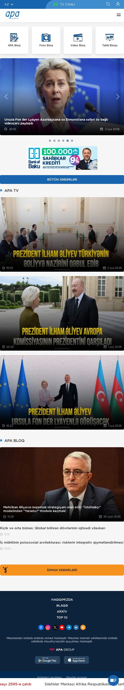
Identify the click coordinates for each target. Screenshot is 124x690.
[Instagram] (48, 628)
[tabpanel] (62, 96)
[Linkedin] (76, 628)
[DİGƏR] (118, 15)
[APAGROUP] (62, 650)
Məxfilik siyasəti (76, 677)
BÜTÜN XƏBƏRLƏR (62, 179)
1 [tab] (50, 141)
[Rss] (83, 628)
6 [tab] (72, 141)
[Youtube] (62, 628)
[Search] (108, 4)
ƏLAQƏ (62, 605)
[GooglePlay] (47, 660)
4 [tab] (63, 141)
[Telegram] (69, 628)
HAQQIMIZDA (62, 599)
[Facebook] (41, 628)
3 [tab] (59, 141)
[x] (55, 628)
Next (118, 96)
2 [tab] (54, 141)
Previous (6, 96)
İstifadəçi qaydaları (49, 677)
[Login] (118, 4)
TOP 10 (62, 617)
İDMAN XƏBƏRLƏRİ (39, 570)
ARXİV (62, 611)
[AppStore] (76, 660)
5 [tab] (68, 141)
